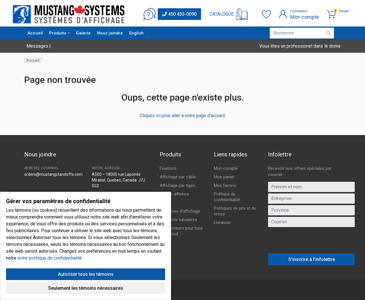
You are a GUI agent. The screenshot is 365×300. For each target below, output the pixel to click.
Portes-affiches (174, 194)
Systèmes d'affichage (180, 211)
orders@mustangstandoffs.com (53, 174)
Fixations (168, 168)
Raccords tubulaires (178, 219)
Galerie (83, 33)
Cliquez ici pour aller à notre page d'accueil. (183, 115)
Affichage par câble (178, 176)
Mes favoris (225, 185)
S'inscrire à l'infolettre (311, 259)
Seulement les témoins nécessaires (85, 290)
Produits (59, 33)
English (136, 33)
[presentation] (311, 242)
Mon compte (226, 168)
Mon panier (224, 176)
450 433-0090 (179, 14)
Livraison (222, 222)
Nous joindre (110, 33)
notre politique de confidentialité (49, 259)
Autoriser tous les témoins (85, 276)
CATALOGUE (222, 14)
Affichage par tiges (177, 185)
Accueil (35, 33)
